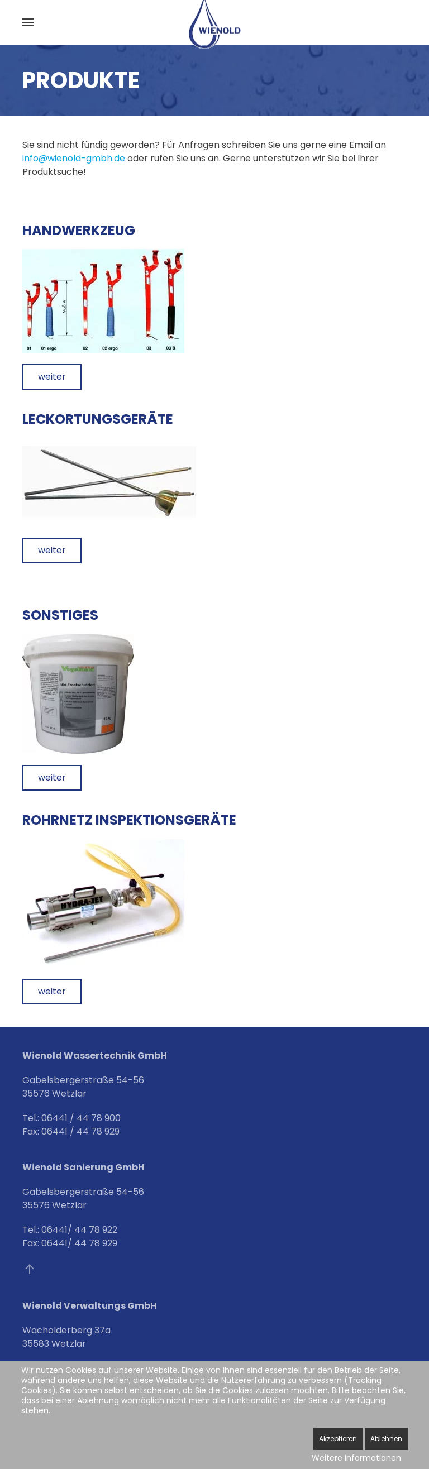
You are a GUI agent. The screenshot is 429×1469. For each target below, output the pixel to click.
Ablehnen (386, 1438)
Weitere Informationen (356, 1457)
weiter (52, 376)
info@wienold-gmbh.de (74, 158)
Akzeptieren (338, 1438)
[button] (28, 22)
